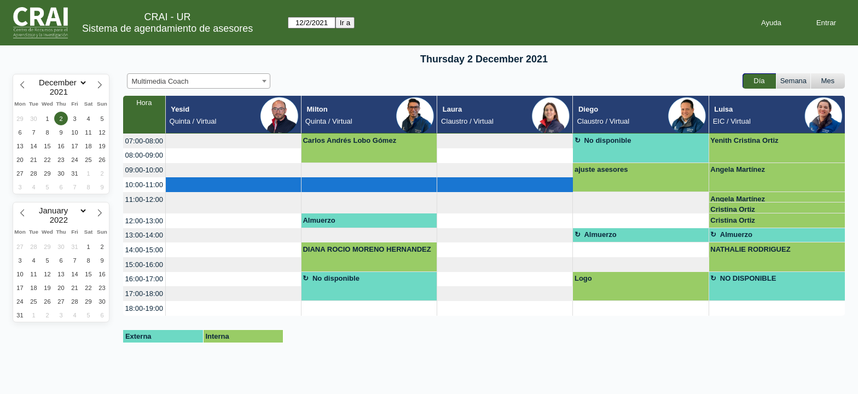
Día (758, 81)
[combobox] (198, 81)
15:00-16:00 (144, 264)
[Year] (61, 92)
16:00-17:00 (144, 279)
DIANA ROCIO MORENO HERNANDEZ (367, 249)
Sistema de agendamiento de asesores (167, 28)
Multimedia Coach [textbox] (160, 81)
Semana (793, 81)
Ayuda (771, 23)
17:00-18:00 (144, 293)
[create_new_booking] (233, 141)
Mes (828, 81)
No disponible (607, 140)
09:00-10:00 (144, 170)
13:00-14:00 (144, 235)
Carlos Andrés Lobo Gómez (349, 140)
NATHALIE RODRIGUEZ (750, 249)
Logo (583, 278)
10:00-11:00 (144, 185)
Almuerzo (319, 220)
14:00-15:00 (144, 250)
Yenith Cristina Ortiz (744, 140)
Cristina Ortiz (732, 209)
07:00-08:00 (144, 141)
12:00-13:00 (144, 221)
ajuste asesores (601, 169)
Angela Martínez (737, 169)
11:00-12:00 (144, 199)
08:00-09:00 (144, 155)
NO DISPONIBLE (748, 278)
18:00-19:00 (144, 308)
